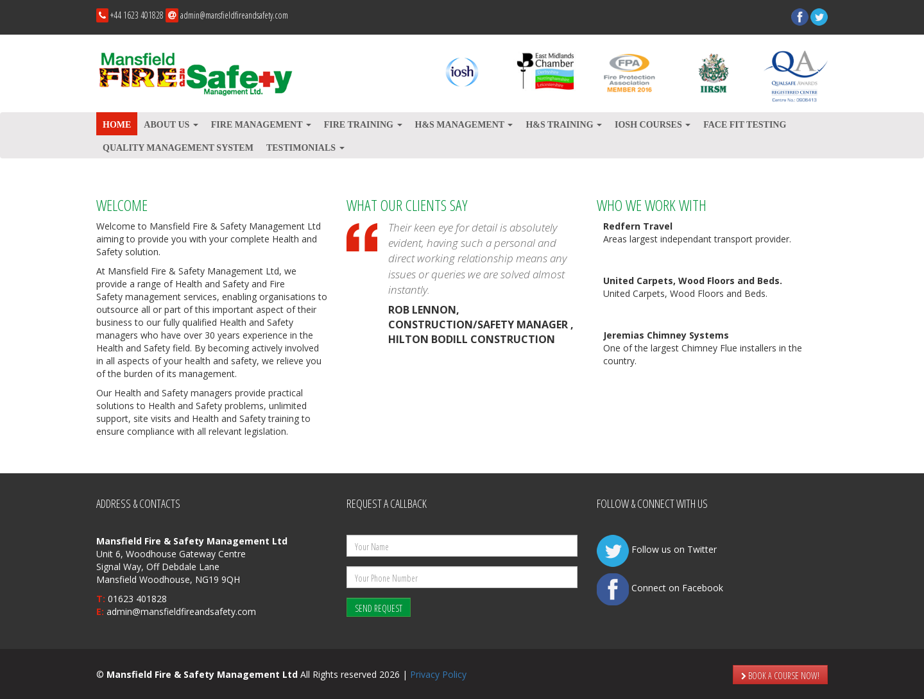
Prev (113, 158)
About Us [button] (171, 125)
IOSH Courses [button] (652, 125)
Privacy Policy (438, 674)
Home (117, 125)
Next (811, 158)
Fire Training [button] (363, 125)
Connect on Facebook (660, 588)
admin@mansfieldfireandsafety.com (234, 15)
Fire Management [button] (261, 125)
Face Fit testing (744, 125)
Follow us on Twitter (657, 549)
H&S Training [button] (564, 125)
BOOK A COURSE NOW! (780, 676)
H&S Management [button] (464, 125)
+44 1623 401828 (137, 15)
